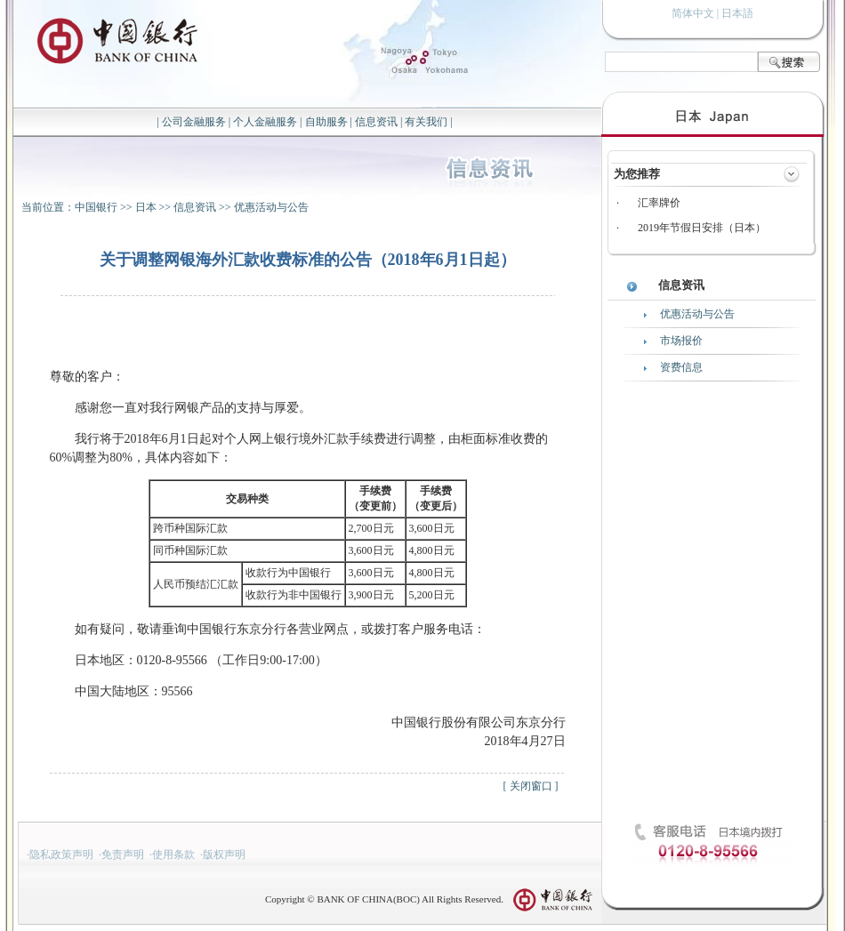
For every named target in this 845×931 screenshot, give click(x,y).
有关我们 (426, 122)
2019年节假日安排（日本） (702, 227)
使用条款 (173, 854)
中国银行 (96, 207)
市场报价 (681, 340)
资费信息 (681, 367)
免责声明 (122, 854)
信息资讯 (376, 122)
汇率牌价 (659, 203)
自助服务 (326, 122)
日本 (146, 207)
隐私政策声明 (61, 854)
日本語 (737, 13)
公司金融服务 (194, 122)
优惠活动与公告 (271, 207)
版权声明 (224, 854)
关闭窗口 (531, 786)
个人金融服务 (265, 122)
